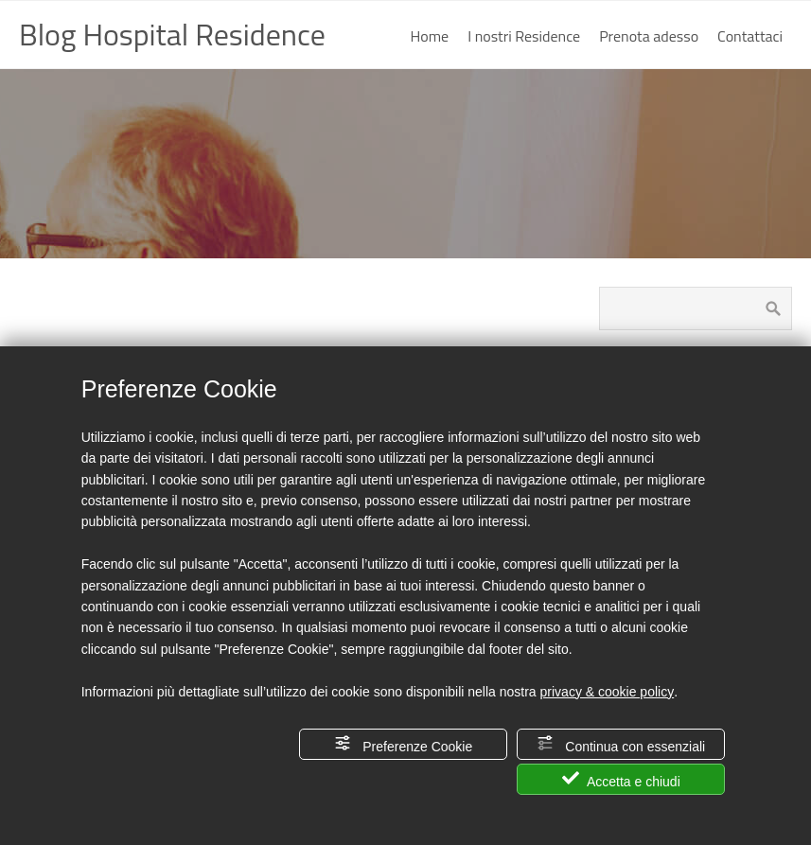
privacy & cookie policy (607, 691)
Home (430, 36)
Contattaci (750, 36)
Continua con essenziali (621, 744)
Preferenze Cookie (403, 744)
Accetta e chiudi (621, 779)
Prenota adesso (648, 36)
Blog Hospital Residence (172, 34)
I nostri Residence (523, 36)
